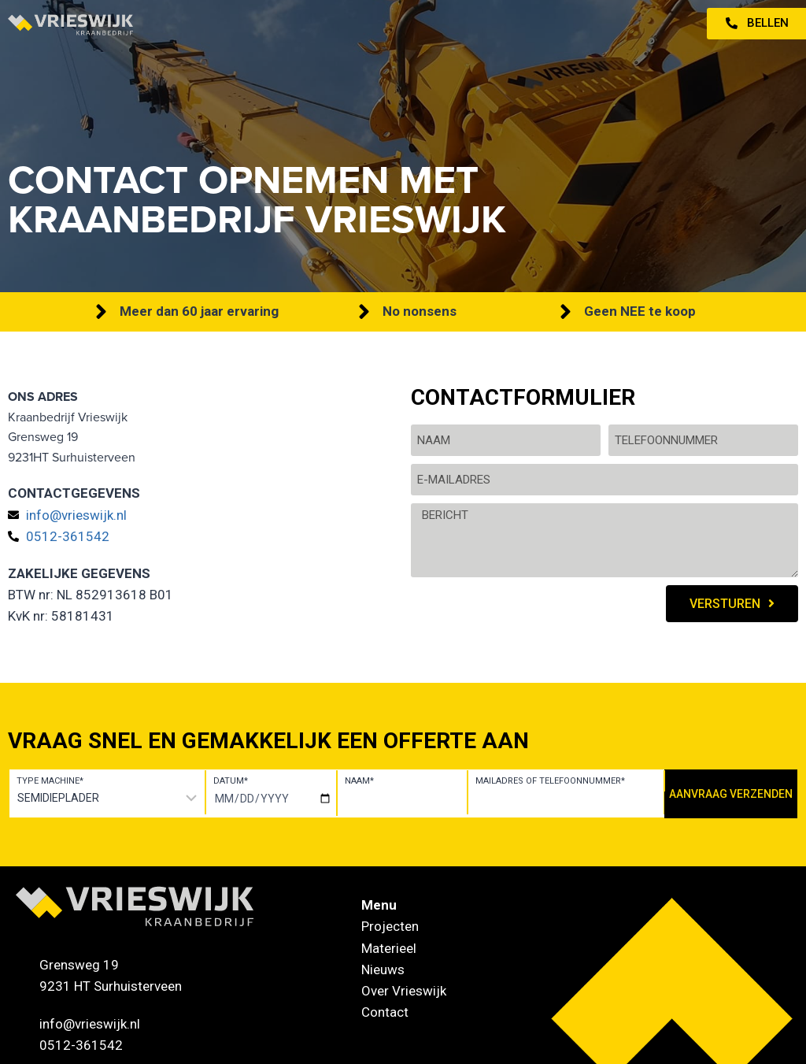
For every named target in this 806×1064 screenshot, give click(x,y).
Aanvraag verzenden (731, 794)
